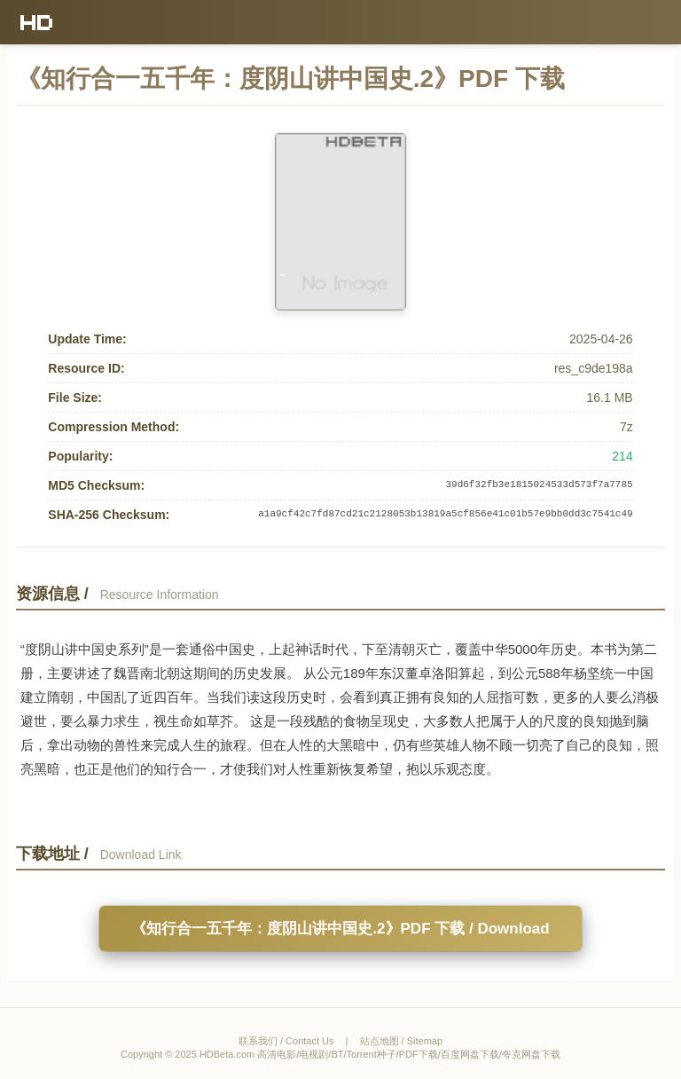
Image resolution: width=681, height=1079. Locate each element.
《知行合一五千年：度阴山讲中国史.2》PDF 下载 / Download (340, 928)
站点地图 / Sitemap (401, 1041)
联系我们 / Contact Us (286, 1041)
